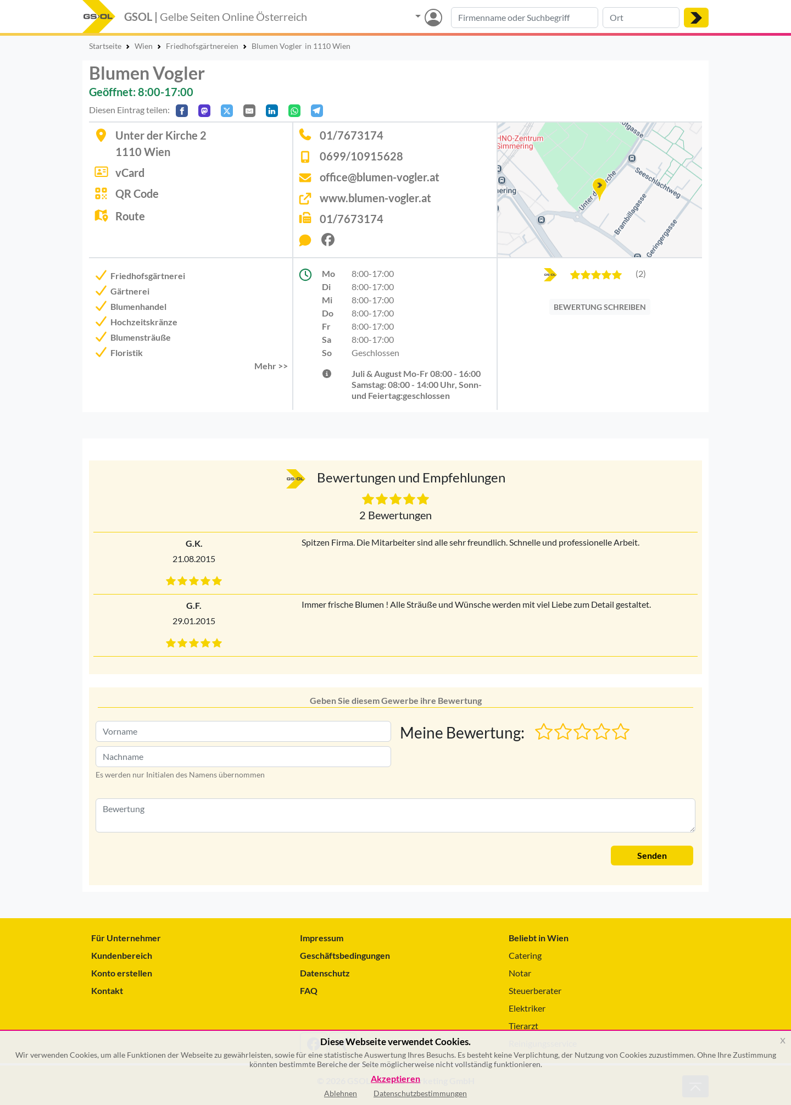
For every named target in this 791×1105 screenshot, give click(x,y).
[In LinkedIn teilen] (272, 110)
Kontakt (107, 990)
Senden (652, 855)
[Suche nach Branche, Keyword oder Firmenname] (524, 17)
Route (130, 216)
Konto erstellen (121, 973)
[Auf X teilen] (227, 110)
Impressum (321, 937)
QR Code (137, 193)
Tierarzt (523, 1025)
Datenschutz (325, 973)
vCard (129, 172)
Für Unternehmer (126, 937)
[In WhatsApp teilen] (294, 110)
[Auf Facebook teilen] (182, 110)
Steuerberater (535, 990)
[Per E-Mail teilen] (249, 110)
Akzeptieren (395, 1079)
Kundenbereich (121, 955)
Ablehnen (340, 1093)
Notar (520, 973)
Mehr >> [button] (271, 365)
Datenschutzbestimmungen (420, 1093)
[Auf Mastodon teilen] (204, 110)
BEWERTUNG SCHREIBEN (600, 307)
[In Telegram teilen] (317, 110)
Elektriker (527, 1008)
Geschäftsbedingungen (345, 955)
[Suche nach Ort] (641, 17)
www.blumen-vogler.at (375, 197)
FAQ (308, 990)
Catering (525, 955)
